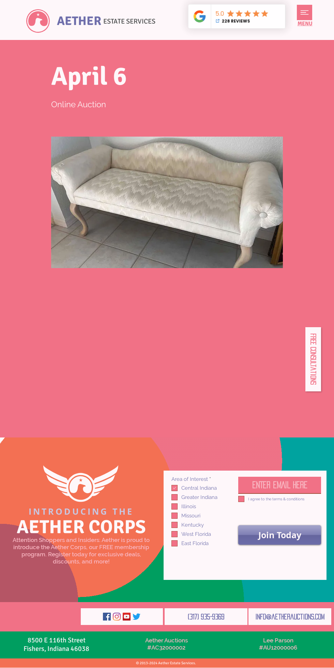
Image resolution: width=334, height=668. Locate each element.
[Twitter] (136, 617)
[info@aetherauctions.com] (289, 616)
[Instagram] (117, 617)
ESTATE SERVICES (129, 21)
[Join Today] (279, 535)
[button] (304, 12)
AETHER (79, 21)
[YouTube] (127, 617)
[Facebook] (107, 617)
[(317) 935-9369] (206, 616)
